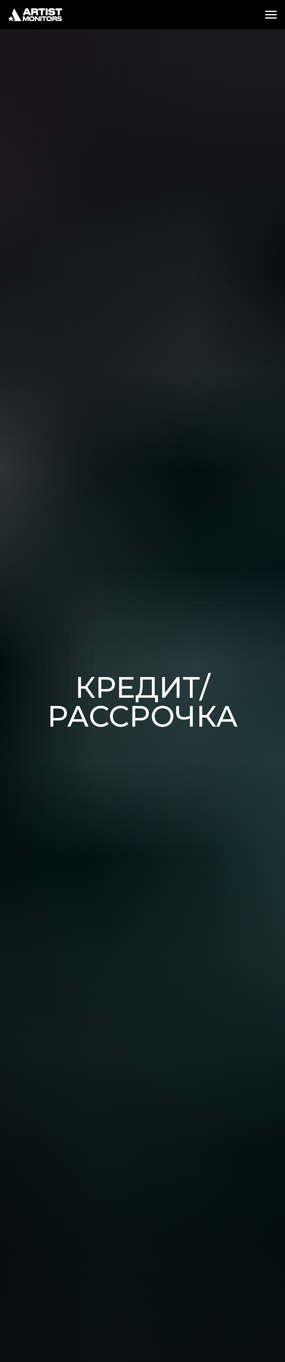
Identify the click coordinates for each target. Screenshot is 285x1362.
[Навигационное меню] (271, 15)
